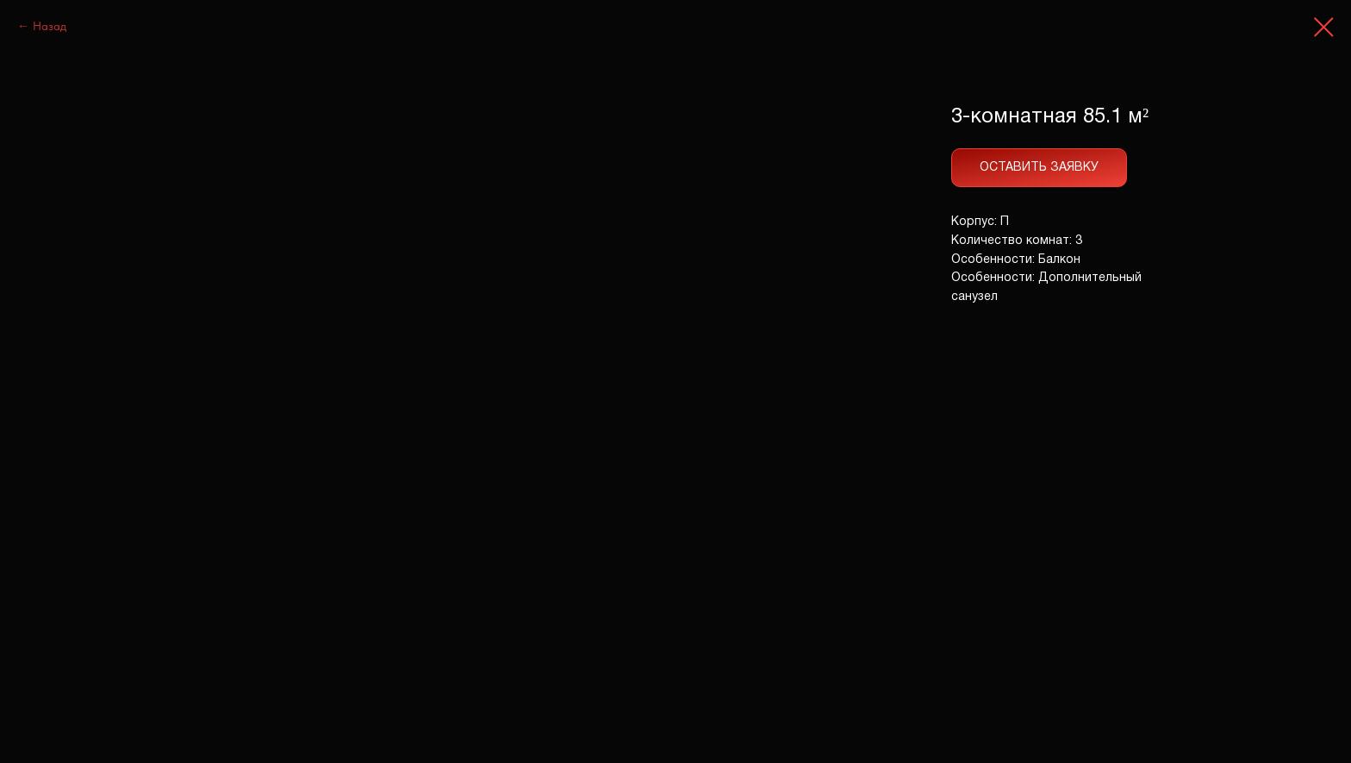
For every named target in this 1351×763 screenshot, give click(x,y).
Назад (49, 26)
